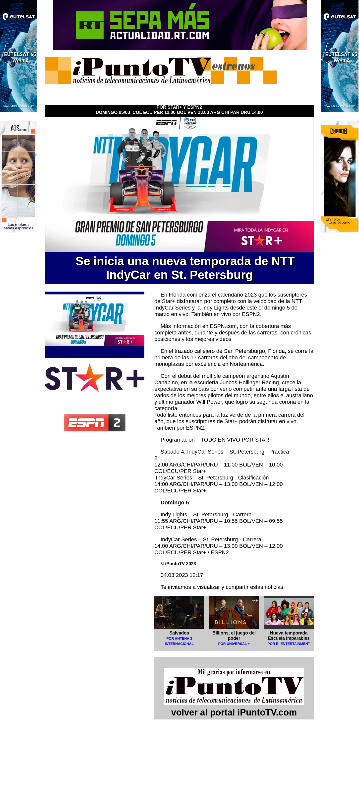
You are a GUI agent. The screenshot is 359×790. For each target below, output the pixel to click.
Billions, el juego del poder (234, 636)
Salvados (179, 633)
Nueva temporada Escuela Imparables (289, 636)
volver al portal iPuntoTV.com (234, 707)
